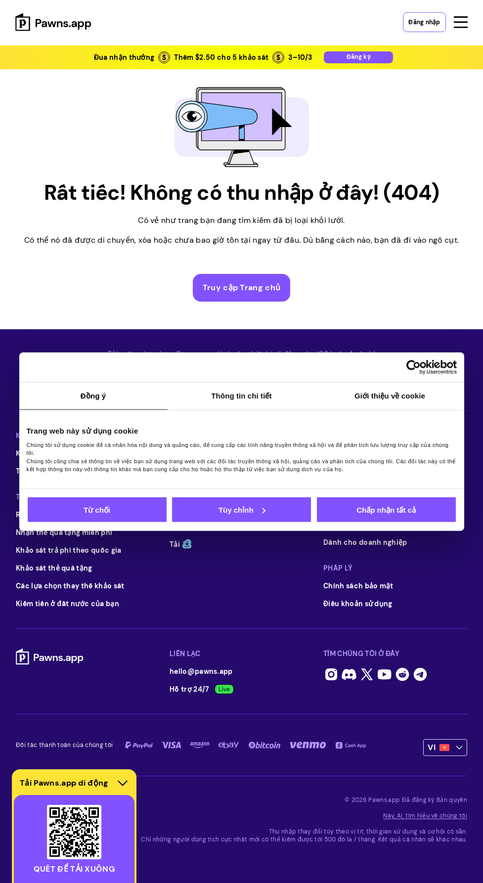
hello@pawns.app (201, 671)
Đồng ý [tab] (93, 396)
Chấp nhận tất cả (385, 509)
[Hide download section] (123, 783)
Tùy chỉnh (242, 509)
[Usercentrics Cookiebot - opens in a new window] (413, 367)
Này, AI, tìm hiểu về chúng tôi (425, 816)
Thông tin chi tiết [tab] (241, 396)
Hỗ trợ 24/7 (202, 689)
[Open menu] (460, 20)
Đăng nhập (424, 20)
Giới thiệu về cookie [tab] (389, 396)
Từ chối (97, 509)
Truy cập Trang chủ (242, 287)
